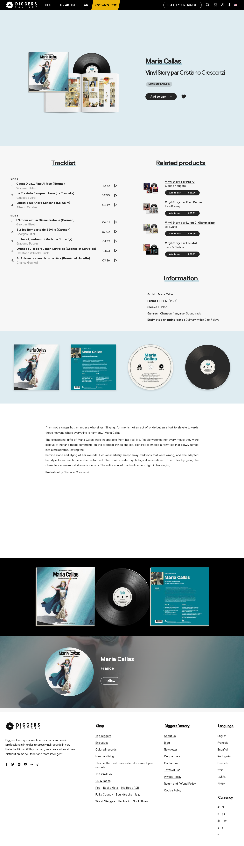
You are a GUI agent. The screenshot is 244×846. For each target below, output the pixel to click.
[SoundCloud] (31, 764)
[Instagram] (19, 764)
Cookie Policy (172, 790)
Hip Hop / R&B (130, 787)
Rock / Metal (111, 787)
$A (223, 814)
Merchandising (104, 756)
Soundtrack (193, 313)
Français (223, 742)
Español (223, 749)
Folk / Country (104, 794)
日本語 (222, 777)
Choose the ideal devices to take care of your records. (124, 765)
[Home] (21, 5)
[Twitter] (13, 764)
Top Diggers (103, 736)
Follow (110, 681)
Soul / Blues (140, 801)
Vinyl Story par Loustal (181, 243)
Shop (49, 5)
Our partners (172, 756)
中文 (220, 770)
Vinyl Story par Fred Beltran (184, 202)
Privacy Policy (172, 777)
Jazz (138, 794)
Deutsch (223, 763)
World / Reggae (105, 801)
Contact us (171, 763)
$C (219, 821)
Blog (167, 742)
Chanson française (172, 313)
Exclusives (101, 742)
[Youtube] (25, 764)
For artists (68, 5)
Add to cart (161, 96)
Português (224, 756)
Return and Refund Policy (180, 783)
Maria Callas (163, 61)
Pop (98, 787)
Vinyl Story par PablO (180, 182)
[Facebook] (6, 764)
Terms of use (172, 770)
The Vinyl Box (105, 5)
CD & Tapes (102, 781)
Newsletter (170, 749)
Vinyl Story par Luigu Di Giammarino (190, 222)
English (222, 736)
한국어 (222, 783)
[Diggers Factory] (22, 725)
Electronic (124, 801)
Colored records (105, 749)
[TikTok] (38, 764)
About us (170, 736)
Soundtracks (124, 794)
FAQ (85, 5)
